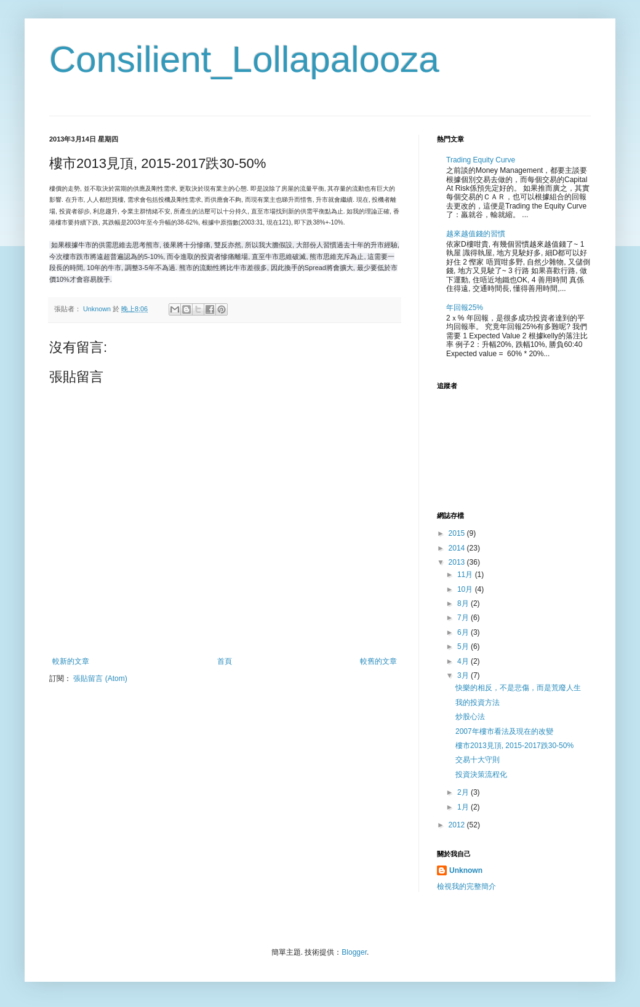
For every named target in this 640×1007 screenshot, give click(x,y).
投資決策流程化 (481, 774)
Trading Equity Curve (480, 160)
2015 (458, 533)
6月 (464, 632)
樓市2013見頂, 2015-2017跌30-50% (514, 745)
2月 (464, 792)
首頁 (224, 661)
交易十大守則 (477, 759)
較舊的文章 (378, 661)
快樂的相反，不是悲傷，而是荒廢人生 (518, 687)
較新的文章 (70, 661)
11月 (466, 574)
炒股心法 (470, 716)
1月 (464, 807)
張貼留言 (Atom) (100, 678)
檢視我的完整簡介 (466, 886)
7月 (464, 617)
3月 (464, 675)
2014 (458, 548)
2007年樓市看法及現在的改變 (504, 731)
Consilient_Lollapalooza (244, 59)
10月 (466, 589)
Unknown (465, 870)
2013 (458, 562)
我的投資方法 (477, 702)
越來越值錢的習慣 (475, 233)
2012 (458, 825)
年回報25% (464, 307)
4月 (464, 661)
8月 (464, 603)
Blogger (354, 952)
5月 (464, 646)
